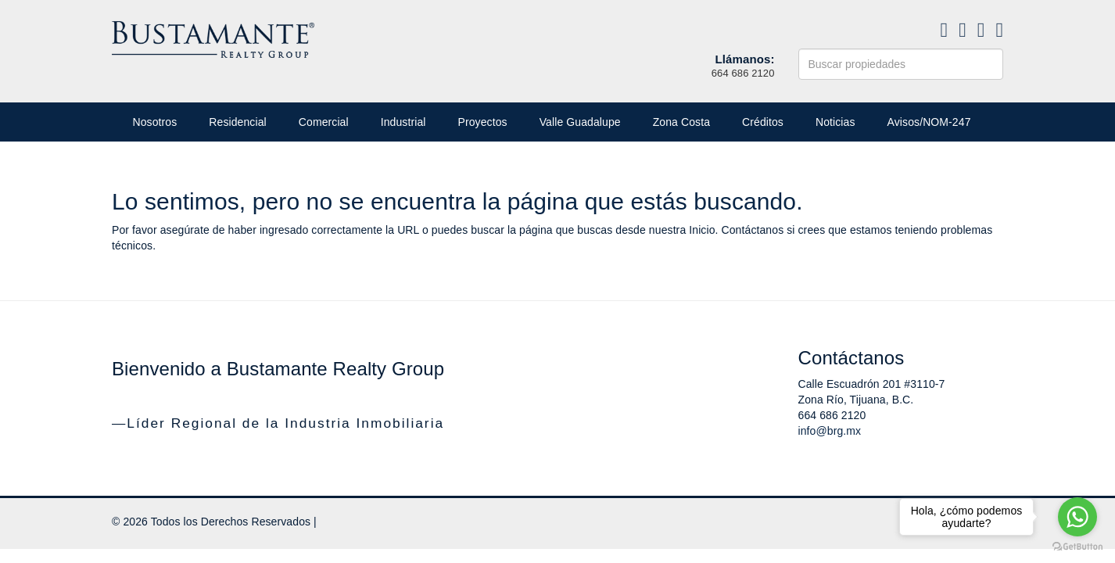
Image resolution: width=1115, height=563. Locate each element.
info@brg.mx (830, 431)
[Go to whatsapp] (1077, 516)
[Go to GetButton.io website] (1077, 547)
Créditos (762, 122)
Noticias (835, 122)
